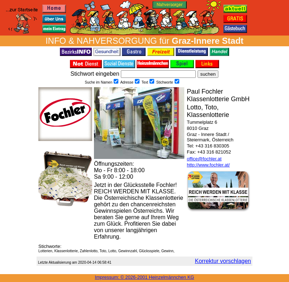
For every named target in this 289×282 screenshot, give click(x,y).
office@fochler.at (204, 158)
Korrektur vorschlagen (223, 261)
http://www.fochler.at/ (208, 165)
